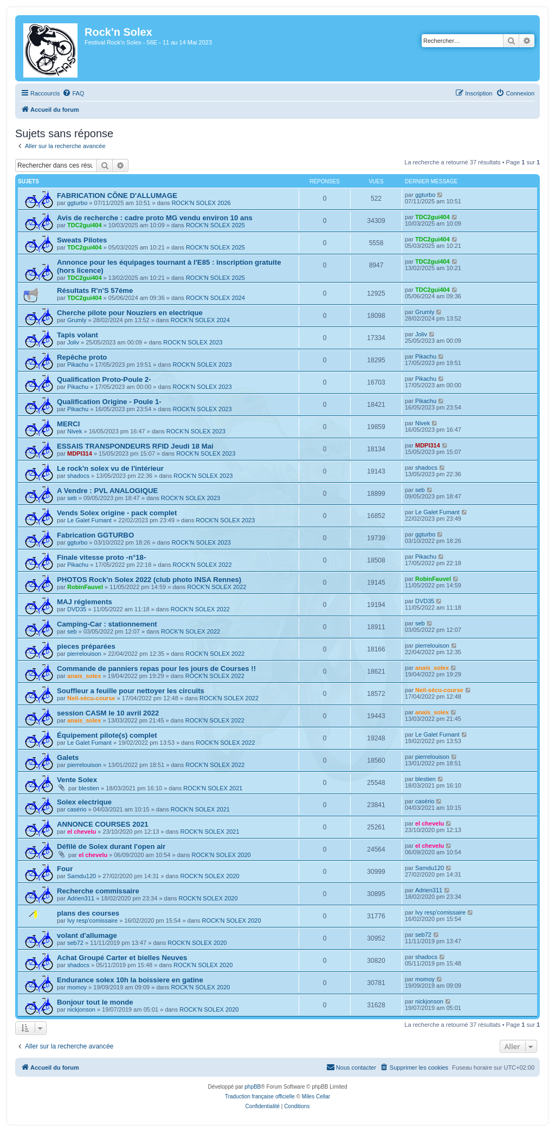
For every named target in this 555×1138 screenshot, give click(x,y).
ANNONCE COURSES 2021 (103, 824)
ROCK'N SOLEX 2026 (201, 203)
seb (72, 498)
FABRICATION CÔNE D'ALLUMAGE (117, 195)
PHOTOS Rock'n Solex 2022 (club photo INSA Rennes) (149, 580)
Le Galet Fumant (89, 520)
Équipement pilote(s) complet (107, 735)
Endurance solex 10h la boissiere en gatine (130, 980)
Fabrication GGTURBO (95, 535)
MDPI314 (79, 453)
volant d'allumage (87, 935)
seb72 (75, 942)
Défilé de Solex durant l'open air (111, 846)
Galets (68, 757)
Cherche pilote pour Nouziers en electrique (130, 313)
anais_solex (84, 676)
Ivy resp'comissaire (92, 920)
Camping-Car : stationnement (107, 624)
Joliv (73, 342)
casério (76, 809)
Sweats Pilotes (82, 240)
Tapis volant (77, 335)
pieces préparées (86, 646)
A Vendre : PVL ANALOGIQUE (107, 491)
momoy (77, 987)
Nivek (74, 431)
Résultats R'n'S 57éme (95, 290)
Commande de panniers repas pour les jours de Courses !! (156, 668)
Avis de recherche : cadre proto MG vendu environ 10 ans (155, 218)
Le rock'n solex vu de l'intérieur (110, 468)
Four (65, 869)
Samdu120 (81, 876)
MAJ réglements (84, 602)
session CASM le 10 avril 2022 (108, 713)
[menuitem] (73, 93)
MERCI (68, 424)
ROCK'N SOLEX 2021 (212, 788)
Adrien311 (80, 898)
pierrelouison (84, 653)
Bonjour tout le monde (95, 1002)
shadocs (78, 475)
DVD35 (76, 609)
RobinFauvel (85, 587)
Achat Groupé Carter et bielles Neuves (122, 958)
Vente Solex (77, 780)
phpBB (252, 1087)
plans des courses (88, 913)
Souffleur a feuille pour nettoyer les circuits (130, 691)
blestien (89, 788)
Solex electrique (84, 802)
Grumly (76, 320)
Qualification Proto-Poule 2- (104, 379)
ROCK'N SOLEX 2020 (221, 855)
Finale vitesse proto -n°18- (101, 557)
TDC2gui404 (84, 225)
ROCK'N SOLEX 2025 (215, 225)
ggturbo (77, 203)
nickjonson (81, 1009)
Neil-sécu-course (91, 698)
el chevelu (81, 831)
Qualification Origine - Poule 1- (109, 402)
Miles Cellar (316, 1096)
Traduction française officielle (260, 1096)
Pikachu (77, 364)
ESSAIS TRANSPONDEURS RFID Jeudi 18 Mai (135, 446)
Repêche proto (82, 357)
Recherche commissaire (98, 891)
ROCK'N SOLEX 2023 (192, 342)
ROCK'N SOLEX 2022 (201, 564)
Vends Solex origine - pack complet (117, 513)
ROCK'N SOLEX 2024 (215, 298)
